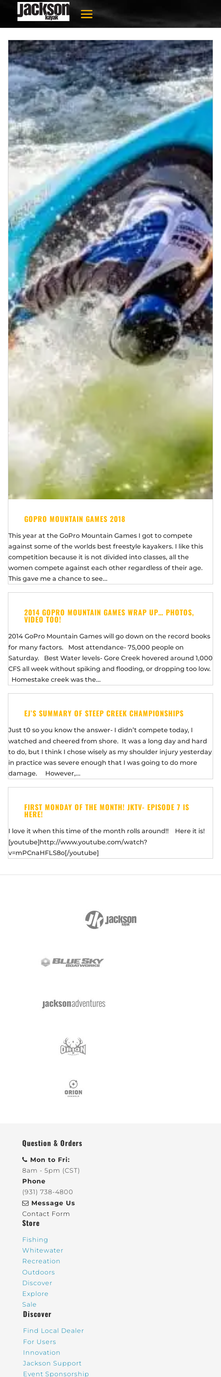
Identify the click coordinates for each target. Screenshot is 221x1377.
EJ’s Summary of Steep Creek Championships (104, 713)
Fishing (35, 1239)
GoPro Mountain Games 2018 (74, 519)
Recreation (41, 1261)
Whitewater (42, 1250)
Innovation (42, 1352)
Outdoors (38, 1272)
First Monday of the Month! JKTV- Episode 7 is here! (106, 810)
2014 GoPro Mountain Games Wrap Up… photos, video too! (109, 615)
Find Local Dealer (53, 1330)
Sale (29, 1304)
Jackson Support (52, 1363)
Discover (37, 1283)
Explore (35, 1293)
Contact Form (46, 1214)
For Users (39, 1342)
